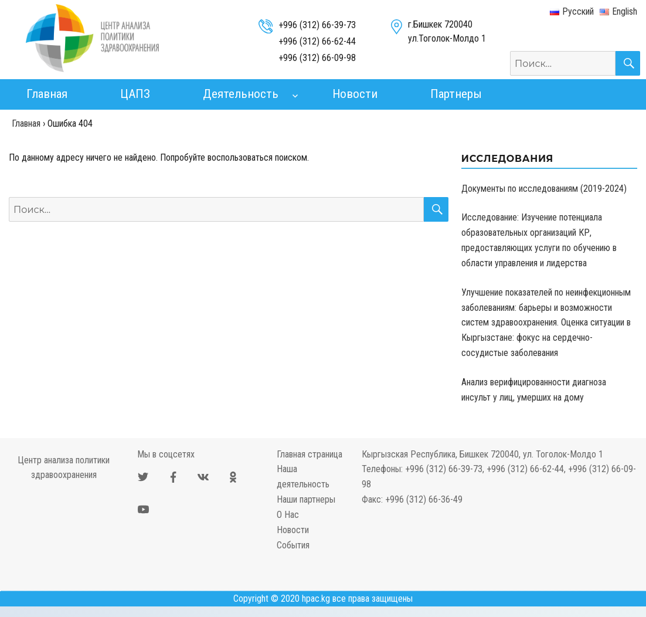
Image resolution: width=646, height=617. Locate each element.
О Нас (288, 514)
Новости (355, 94)
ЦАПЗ (135, 94)
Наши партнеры (306, 499)
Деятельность (240, 94)
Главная (46, 94)
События (293, 545)
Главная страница (309, 454)
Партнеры (456, 94)
